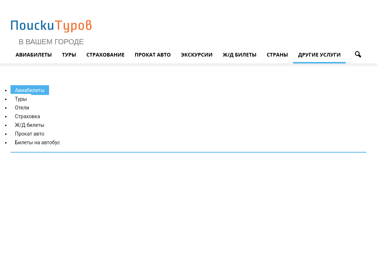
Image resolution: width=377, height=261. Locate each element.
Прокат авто (153, 54)
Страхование (105, 54)
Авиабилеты (34, 54)
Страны (277, 54)
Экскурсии (196, 54)
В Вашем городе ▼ (51, 45)
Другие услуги (319, 54)
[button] (357, 54)
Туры (69, 54)
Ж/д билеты (239, 54)
